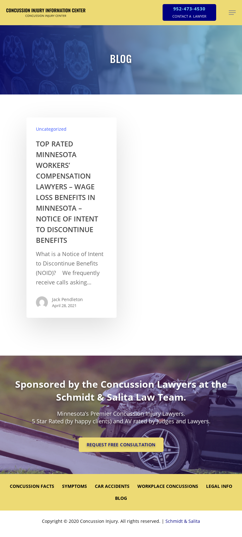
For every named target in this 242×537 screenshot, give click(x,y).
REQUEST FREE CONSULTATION (121, 445)
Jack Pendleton (67, 299)
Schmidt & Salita (182, 521)
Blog (121, 498)
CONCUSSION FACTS (32, 486)
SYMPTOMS (74, 486)
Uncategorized (51, 129)
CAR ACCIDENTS (112, 486)
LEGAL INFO (219, 486)
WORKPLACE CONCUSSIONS (167, 486)
